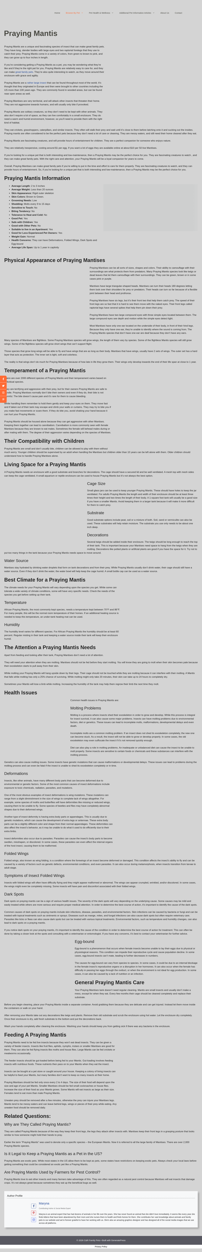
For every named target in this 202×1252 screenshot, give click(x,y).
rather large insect (36, 82)
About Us (164, 13)
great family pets (24, 72)
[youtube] (3, 392)
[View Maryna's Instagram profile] (33, 1219)
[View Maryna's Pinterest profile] (33, 1212)
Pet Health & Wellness (102, 13)
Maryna (44, 1203)
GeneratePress (118, 1240)
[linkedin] (3, 399)
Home (57, 13)
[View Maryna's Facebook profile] (33, 1206)
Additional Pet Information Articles (138, 13)
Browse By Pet (76, 13)
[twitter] (3, 385)
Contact (178, 13)
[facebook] (3, 379)
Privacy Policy (101, 1246)
